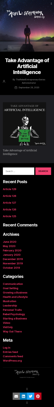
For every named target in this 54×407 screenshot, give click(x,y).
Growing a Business (15, 292)
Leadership (10, 305)
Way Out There (12, 331)
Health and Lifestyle (15, 296)
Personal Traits (12, 309)
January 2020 (12, 254)
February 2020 (12, 250)
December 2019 (13, 259)
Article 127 (9, 202)
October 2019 (11, 267)
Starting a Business (15, 318)
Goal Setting (10, 288)
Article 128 (9, 195)
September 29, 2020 (29, 87)
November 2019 (13, 263)
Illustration (9, 301)
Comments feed (13, 356)
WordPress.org (12, 360)
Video (6, 322)
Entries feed (10, 351)
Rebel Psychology (14, 314)
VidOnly (8, 327)
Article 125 (9, 216)
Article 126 (9, 209)
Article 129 (9, 189)
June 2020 (9, 241)
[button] (51, 3)
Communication (13, 283)
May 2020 (9, 246)
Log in (6, 347)
